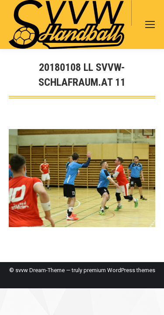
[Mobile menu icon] (150, 24)
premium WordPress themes (119, 270)
